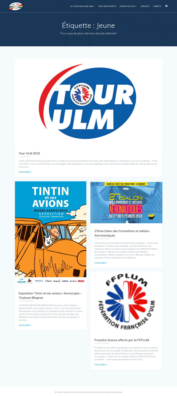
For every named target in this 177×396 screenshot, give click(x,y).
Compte (157, 6)
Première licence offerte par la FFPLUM (121, 337)
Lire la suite (24, 171)
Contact (145, 6)
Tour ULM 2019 (29, 153)
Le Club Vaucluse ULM (82, 6)
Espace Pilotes (127, 6)
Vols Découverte (107, 6)
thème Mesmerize (113, 392)
